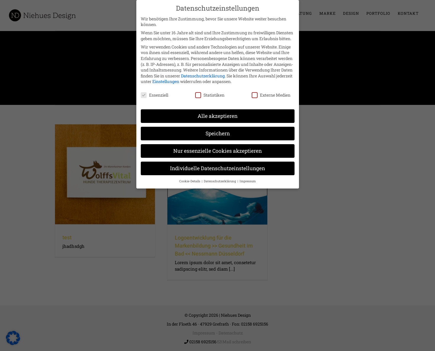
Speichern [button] (218, 129)
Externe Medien (271, 91)
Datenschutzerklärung (203, 72)
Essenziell (154, 91)
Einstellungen (165, 78)
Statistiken (209, 91)
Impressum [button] (248, 177)
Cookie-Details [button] (190, 177)
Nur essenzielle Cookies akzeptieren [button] (217, 147)
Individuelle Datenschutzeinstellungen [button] (217, 164)
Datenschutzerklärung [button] (220, 177)
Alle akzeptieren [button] (217, 112)
